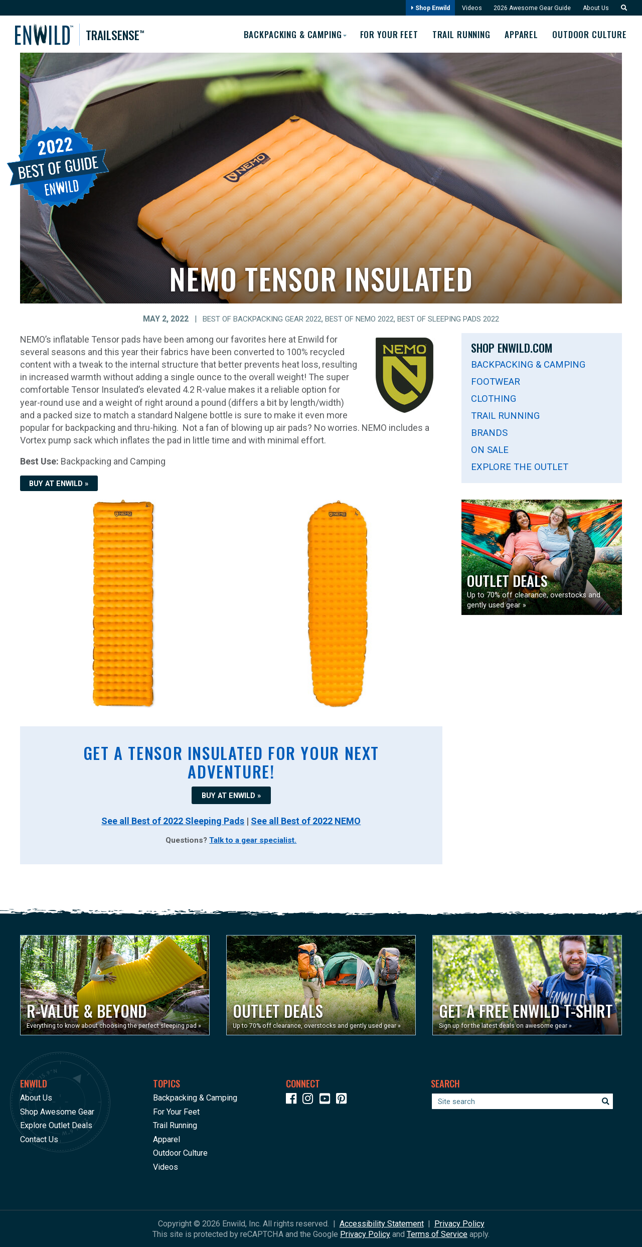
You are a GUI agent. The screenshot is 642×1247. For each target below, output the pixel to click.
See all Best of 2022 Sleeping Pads (172, 820)
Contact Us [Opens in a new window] (39, 1138)
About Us (594, 8)
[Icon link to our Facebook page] (293, 1100)
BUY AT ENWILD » (58, 483)
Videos (467, 8)
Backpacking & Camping (528, 364)
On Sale (490, 449)
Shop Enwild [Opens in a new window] (424, 8)
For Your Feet (382, 33)
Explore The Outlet (519, 466)
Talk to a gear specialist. (252, 839)
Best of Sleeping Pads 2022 (456, 319)
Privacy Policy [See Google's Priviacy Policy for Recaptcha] (365, 1233)
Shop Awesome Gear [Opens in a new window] (57, 1111)
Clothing (493, 398)
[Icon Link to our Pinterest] (343, 1100)
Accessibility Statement (382, 1223)
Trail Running (457, 33)
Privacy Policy (459, 1223)
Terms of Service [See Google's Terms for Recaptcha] (437, 1233)
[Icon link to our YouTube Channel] (327, 1100)
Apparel (519, 33)
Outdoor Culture (589, 33)
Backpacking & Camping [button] (282, 33)
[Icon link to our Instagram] (309, 1100)
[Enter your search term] (522, 1101)
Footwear (495, 381)
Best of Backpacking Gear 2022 (253, 319)
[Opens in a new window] (115, 984)
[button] (621, 8)
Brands (489, 432)
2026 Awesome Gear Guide (529, 8)
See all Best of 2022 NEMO (306, 820)
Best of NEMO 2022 (358, 319)
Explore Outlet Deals (56, 1125)
